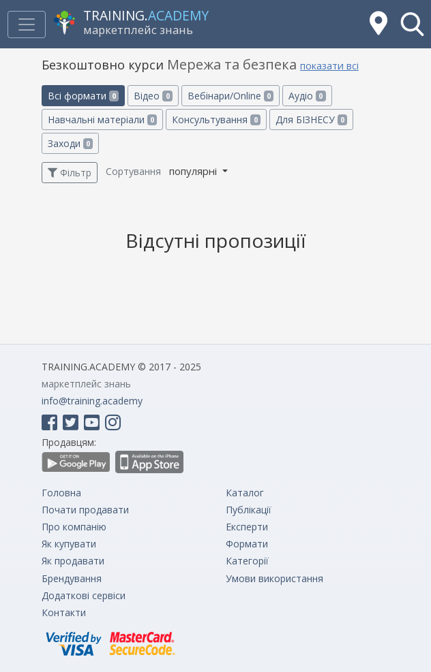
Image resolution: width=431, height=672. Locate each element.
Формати (247, 543)
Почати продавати (85, 509)
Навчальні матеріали (102, 119)
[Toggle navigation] (27, 24)
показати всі (329, 65)
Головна (61, 492)
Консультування (216, 119)
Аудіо (306, 95)
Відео (153, 95)
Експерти (247, 526)
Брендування (72, 578)
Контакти (64, 612)
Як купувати (69, 543)
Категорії (247, 560)
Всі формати (83, 95)
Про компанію (74, 526)
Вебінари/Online (230, 95)
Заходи (70, 143)
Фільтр (69, 172)
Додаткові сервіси (83, 595)
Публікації (248, 509)
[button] (412, 24)
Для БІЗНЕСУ (311, 119)
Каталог (245, 492)
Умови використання (274, 578)
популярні (194, 171)
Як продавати (73, 560)
